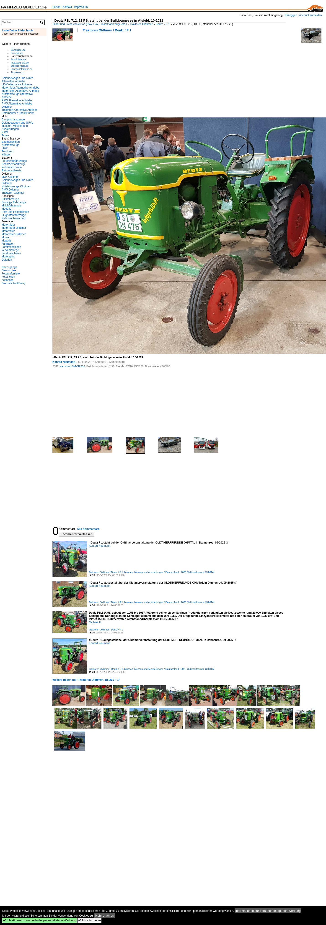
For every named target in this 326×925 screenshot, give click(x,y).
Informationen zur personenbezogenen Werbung (268, 910)
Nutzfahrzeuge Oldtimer (16, 186)
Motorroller (8, 231)
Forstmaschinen (11, 247)
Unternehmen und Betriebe (18, 113)
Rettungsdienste (11, 170)
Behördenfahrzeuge (14, 164)
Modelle (6, 208)
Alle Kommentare (88, 529)
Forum (56, 7)
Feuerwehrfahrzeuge (14, 161)
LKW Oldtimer (10, 176)
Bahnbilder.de (18, 49)
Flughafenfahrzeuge (14, 215)
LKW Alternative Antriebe (17, 84)
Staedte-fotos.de (19, 65)
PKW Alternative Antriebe (17, 100)
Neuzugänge (9, 267)
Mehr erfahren (104, 915)
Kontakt (67, 7)
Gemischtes (9, 270)
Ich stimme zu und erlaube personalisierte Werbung (39, 920)
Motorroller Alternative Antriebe (20, 90)
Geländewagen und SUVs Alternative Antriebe (17, 79)
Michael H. (95, 622)
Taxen (5, 135)
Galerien (7, 259)
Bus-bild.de (17, 53)
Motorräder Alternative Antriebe (20, 87)
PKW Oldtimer (10, 189)
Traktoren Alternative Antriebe (20, 110)
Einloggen (291, 15)
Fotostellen (8, 276)
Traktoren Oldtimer (141, 24)
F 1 (168, 24)
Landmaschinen (11, 253)
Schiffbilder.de (18, 59)
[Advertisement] (124, 76)
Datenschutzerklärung (13, 283)
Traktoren (7, 151)
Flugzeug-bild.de (20, 62)
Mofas (5, 237)
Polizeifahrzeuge (12, 167)
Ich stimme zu (89, 920)
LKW (5, 148)
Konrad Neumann (63, 361)
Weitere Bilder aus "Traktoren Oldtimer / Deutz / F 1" (86, 679)
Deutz (159, 24)
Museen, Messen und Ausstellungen (15, 127)
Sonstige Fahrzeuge (14, 202)
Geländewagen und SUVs (17, 122)
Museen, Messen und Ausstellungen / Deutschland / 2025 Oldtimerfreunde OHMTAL (169, 572)
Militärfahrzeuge (11, 205)
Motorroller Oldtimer (14, 234)
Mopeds (6, 240)
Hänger (6, 154)
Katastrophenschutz (14, 218)
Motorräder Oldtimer (14, 227)
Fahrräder (8, 243)
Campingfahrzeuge (13, 119)
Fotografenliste (11, 273)
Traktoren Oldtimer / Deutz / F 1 (107, 30)
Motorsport (8, 256)
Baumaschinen (11, 141)
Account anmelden (310, 15)
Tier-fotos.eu (17, 72)
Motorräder (8, 224)
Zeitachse (7, 280)
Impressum (81, 7)
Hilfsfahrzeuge (10, 199)
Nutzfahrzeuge (10, 145)
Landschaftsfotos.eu (21, 69)
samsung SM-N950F (72, 366)
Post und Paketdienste (15, 211)
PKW (5, 132)
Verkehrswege (10, 250)
